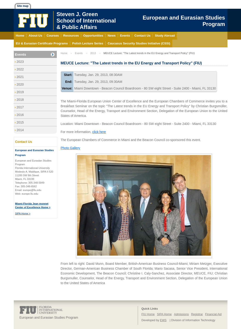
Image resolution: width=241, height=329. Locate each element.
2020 (20, 84)
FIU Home (148, 314)
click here (99, 132)
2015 (20, 122)
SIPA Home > (23, 213)
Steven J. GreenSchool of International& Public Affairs (86, 20)
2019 (20, 92)
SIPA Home (164, 314)
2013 (93, 53)
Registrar (197, 314)
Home (64, 53)
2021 (20, 77)
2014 (20, 130)
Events (20, 54)
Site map (23, 6)
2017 (20, 107)
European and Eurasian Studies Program (184, 20)
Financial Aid (213, 314)
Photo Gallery (70, 148)
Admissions (181, 314)
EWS (163, 320)
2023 (20, 61)
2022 (20, 69)
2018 (20, 99)
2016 (20, 115)
